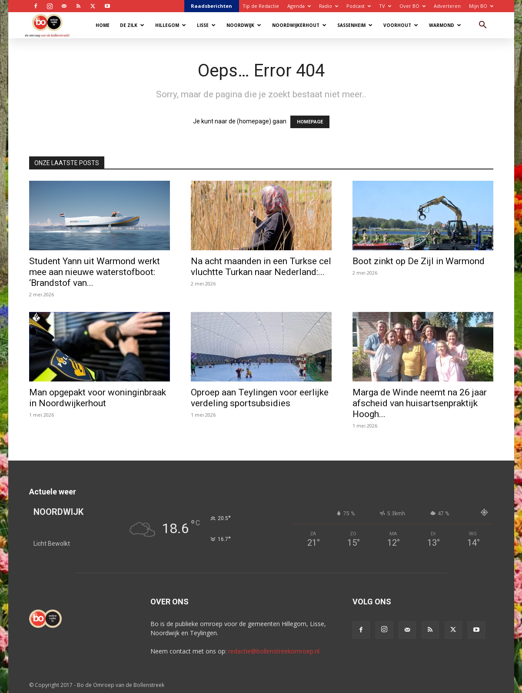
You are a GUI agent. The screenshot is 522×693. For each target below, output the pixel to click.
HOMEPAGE (310, 122)
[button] (482, 26)
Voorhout (400, 25)
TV (385, 6)
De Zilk (132, 25)
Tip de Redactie (261, 6)
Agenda (299, 6)
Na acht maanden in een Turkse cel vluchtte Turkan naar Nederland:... (261, 266)
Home (103, 25)
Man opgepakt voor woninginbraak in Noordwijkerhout (97, 397)
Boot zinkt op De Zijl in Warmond (418, 261)
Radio (328, 6)
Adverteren (447, 6)
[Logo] (51, 25)
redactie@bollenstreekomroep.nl (273, 651)
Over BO (412, 6)
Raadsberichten (211, 6)
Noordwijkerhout (299, 25)
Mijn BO (481, 6)
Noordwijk (243, 25)
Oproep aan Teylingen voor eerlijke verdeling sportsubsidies (260, 397)
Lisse (206, 25)
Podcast (358, 6)
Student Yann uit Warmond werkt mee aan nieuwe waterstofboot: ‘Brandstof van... (94, 272)
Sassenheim (354, 25)
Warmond (445, 25)
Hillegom (170, 25)
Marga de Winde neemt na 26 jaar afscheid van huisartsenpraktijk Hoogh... (419, 403)
